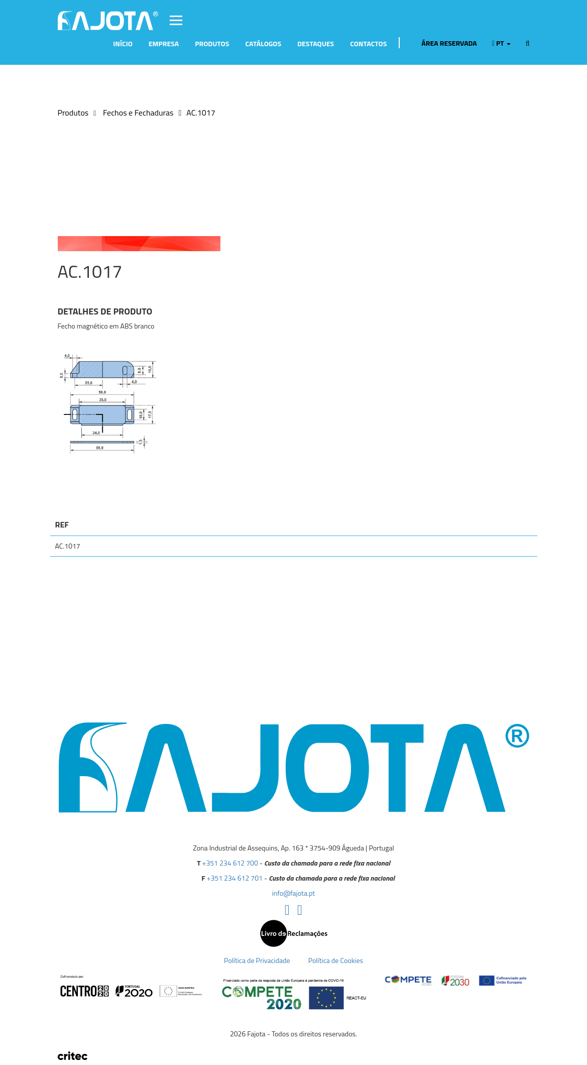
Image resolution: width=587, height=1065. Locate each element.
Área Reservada (444, 43)
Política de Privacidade (257, 960)
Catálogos (263, 43)
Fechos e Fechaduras (137, 112)
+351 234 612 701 (235, 878)
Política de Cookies (335, 960)
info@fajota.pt (293, 893)
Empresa (164, 43)
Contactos (368, 43)
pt (501, 43)
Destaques (315, 43)
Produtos (212, 43)
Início (122, 43)
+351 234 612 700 (230, 863)
